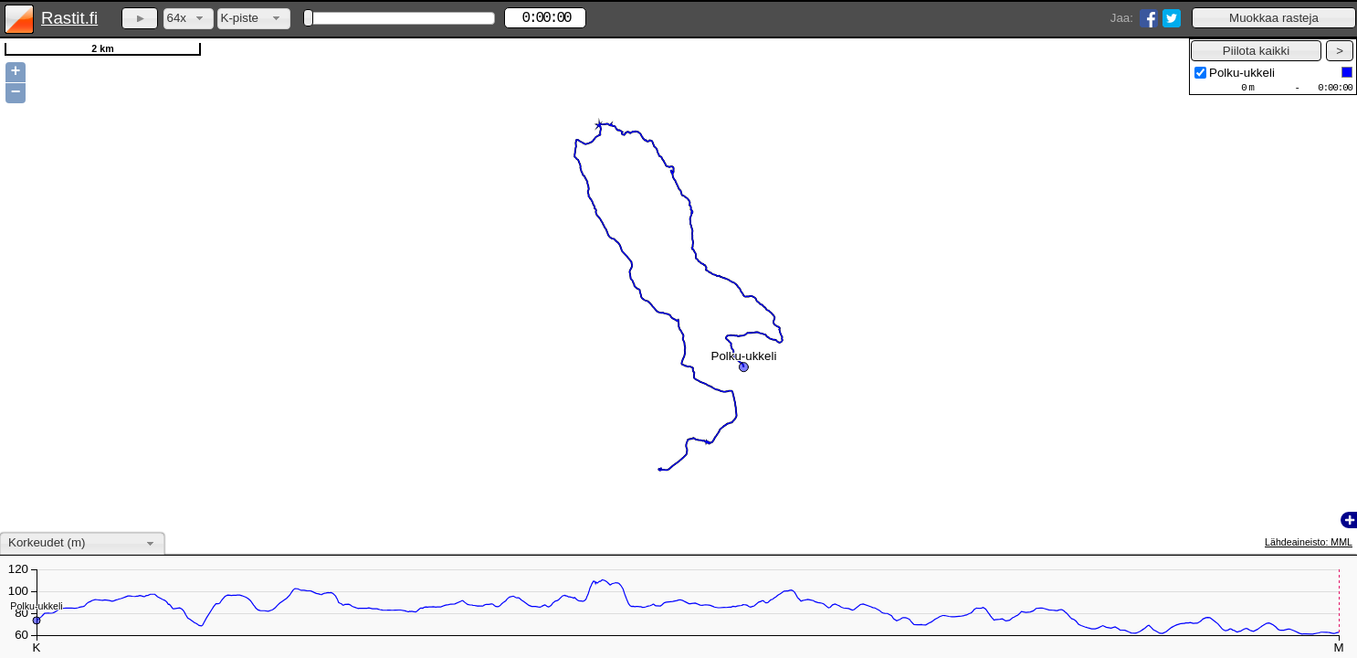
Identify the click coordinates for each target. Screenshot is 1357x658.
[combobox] (188, 18)
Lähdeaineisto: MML (1308, 541)
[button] (1274, 17)
